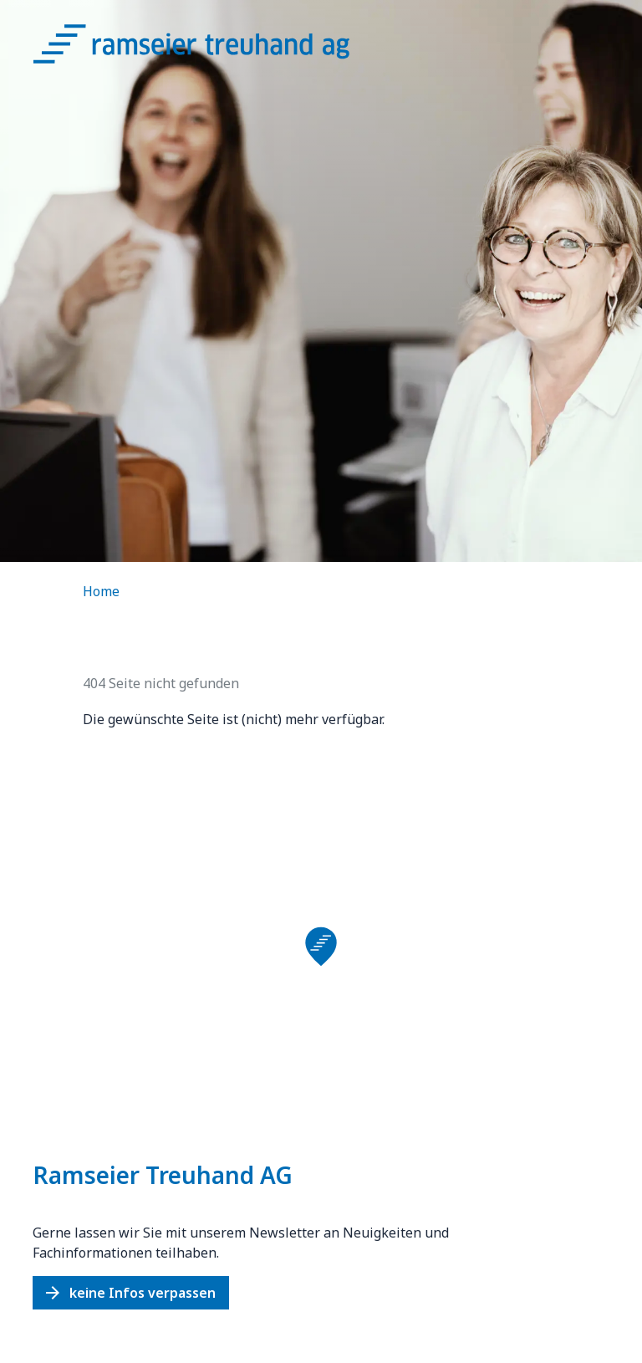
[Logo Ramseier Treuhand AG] (208, 48)
